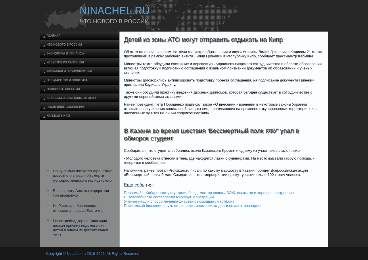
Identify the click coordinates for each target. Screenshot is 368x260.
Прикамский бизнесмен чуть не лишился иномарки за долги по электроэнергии (193, 205)
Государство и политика (67, 80)
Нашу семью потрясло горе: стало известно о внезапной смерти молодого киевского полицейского (82, 176)
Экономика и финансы (66, 53)
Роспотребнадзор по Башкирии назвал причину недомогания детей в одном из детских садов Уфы (80, 228)
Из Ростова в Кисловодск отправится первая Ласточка (78, 207)
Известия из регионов (65, 62)
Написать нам (58, 115)
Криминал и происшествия (69, 71)
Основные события (63, 89)
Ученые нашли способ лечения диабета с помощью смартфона (179, 201)
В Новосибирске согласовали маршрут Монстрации (169, 197)
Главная (54, 35)
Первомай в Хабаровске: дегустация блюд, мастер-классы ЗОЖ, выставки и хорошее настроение (209, 193)
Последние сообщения (66, 106)
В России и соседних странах (71, 98)
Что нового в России (64, 44)
